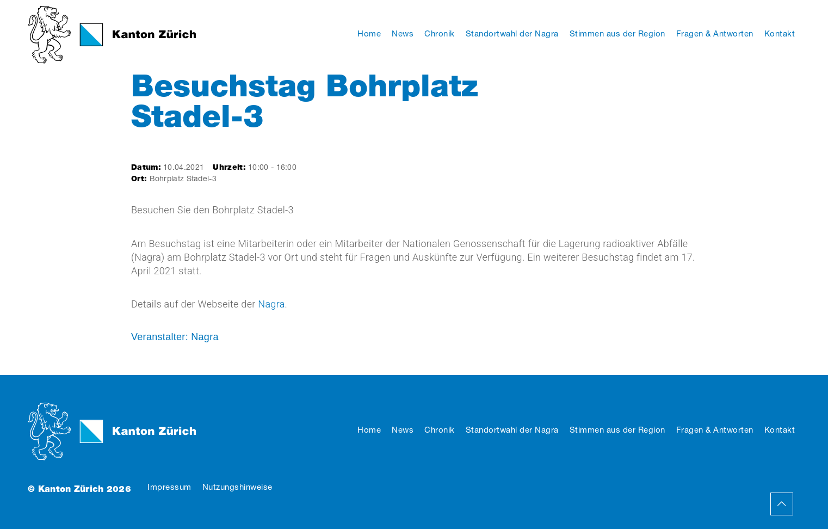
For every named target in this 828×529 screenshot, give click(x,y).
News (402, 429)
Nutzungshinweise (237, 486)
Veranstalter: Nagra (175, 336)
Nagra (271, 304)
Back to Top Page (782, 504)
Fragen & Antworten (714, 429)
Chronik (439, 429)
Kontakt (779, 429)
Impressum (169, 486)
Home (369, 429)
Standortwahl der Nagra (512, 429)
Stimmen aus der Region (617, 429)
